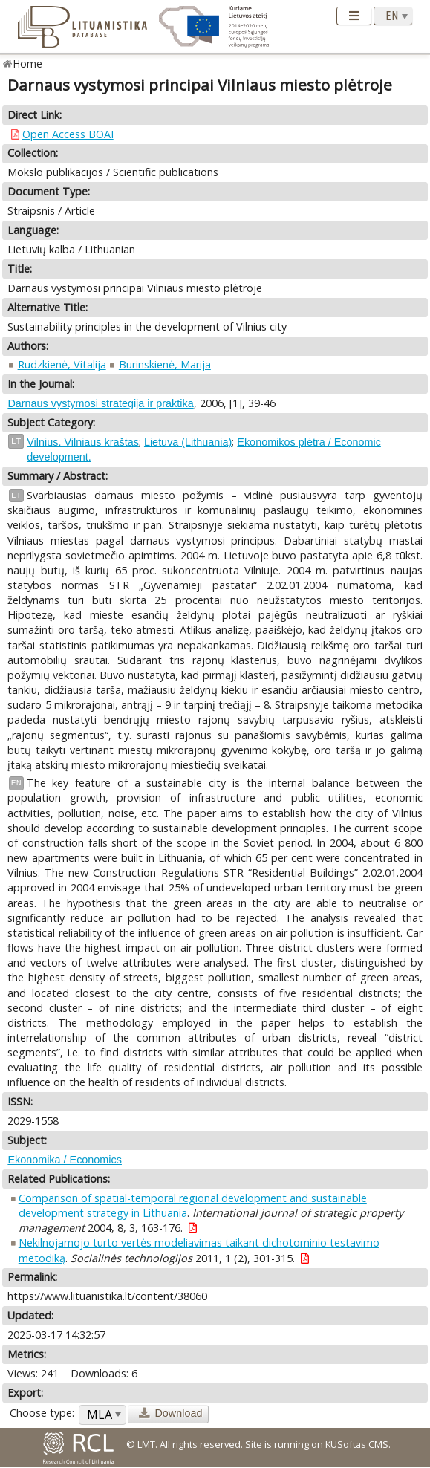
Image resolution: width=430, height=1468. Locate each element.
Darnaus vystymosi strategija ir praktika (100, 403)
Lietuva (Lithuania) (188, 442)
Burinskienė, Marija (165, 364)
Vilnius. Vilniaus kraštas (83, 442)
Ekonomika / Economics (64, 1160)
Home (27, 63)
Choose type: (42, 1413)
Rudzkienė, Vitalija (62, 364)
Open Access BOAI (68, 134)
